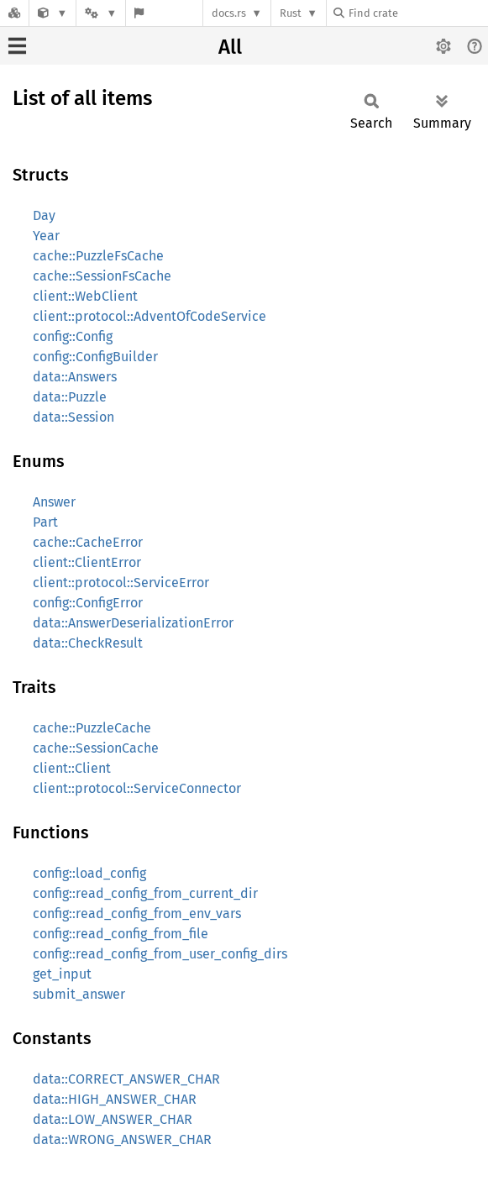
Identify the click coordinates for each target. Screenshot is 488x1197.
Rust (291, 13)
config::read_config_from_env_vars (137, 913)
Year (46, 236)
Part (45, 522)
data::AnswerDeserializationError (133, 623)
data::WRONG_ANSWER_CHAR (122, 1139)
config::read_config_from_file (120, 934)
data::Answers (75, 377)
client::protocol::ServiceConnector (137, 788)
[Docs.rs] (14, 13)
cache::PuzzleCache (92, 728)
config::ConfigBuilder (95, 357)
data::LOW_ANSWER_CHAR (112, 1119)
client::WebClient (85, 296)
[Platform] (100, 13)
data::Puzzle (70, 397)
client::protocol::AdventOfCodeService (149, 316)
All (230, 47)
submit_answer (79, 994)
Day (44, 215)
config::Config (73, 336)
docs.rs (229, 13)
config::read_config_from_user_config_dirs (160, 954)
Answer (54, 502)
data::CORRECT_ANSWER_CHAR (126, 1079)
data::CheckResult (88, 643)
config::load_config (89, 873)
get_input (62, 974)
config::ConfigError (88, 603)
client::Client (72, 768)
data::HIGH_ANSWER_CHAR (115, 1099)
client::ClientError (87, 562)
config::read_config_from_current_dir (145, 893)
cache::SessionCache (96, 748)
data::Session (73, 417)
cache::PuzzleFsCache (98, 256)
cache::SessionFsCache (102, 276)
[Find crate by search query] (417, 13)
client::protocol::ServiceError (121, 583)
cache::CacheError (88, 542)
